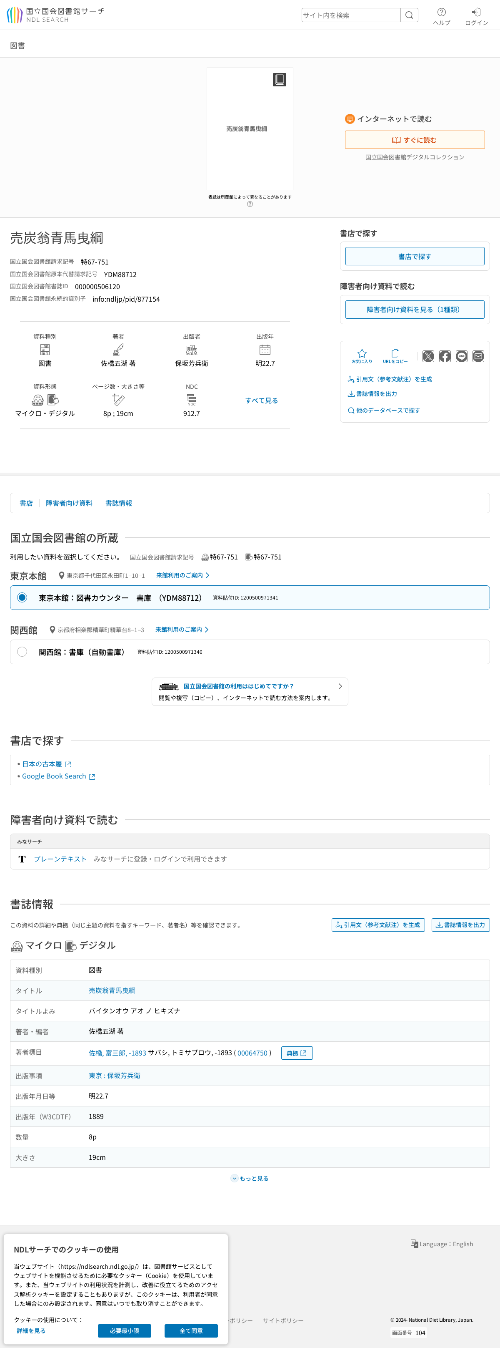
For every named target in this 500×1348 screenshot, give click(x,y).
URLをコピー (395, 356)
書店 (26, 503)
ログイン (476, 15)
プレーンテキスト (60, 859)
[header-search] (360, 15)
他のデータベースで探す (383, 410)
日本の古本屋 (47, 763)
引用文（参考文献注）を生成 (389, 379)
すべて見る (261, 400)
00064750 (253, 1053)
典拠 (297, 1053)
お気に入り (362, 356)
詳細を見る (31, 1330)
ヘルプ (441, 15)
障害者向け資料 (69, 503)
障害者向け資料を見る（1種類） (415, 309)
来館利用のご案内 (184, 575)
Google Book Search (59, 776)
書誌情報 (118, 503)
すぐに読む (414, 140)
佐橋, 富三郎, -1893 (117, 1053)
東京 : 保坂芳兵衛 (114, 1075)
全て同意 (191, 1330)
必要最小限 (124, 1330)
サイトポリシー (283, 1320)
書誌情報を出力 (372, 393)
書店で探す (415, 256)
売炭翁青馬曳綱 (112, 990)
